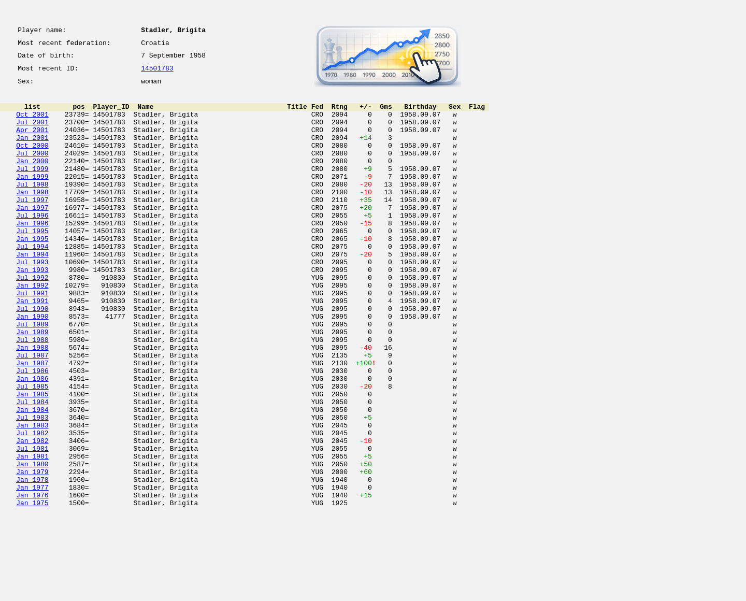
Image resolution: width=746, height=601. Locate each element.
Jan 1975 (32, 589)
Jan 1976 (32, 580)
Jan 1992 (32, 328)
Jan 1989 (32, 384)
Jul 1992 (32, 319)
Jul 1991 (32, 337)
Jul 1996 (32, 244)
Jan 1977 (32, 571)
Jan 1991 (32, 347)
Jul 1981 (32, 524)
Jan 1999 (32, 198)
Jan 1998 (32, 216)
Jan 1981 (32, 533)
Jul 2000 (32, 170)
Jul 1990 (32, 356)
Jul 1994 (32, 282)
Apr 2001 (32, 142)
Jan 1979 (32, 552)
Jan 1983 (32, 496)
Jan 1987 (32, 421)
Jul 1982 (32, 505)
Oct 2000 (32, 160)
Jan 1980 (32, 543)
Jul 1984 (32, 468)
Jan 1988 (32, 403)
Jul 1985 (32, 449)
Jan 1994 (32, 291)
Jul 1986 (32, 431)
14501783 (157, 73)
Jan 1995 (32, 272)
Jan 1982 (32, 515)
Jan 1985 (32, 459)
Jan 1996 (32, 254)
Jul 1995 (32, 263)
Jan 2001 (32, 151)
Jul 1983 (32, 487)
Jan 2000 (32, 179)
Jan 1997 (32, 235)
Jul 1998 (32, 207)
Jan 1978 (32, 561)
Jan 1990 (32, 365)
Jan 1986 (32, 440)
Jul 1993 (32, 300)
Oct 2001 (32, 123)
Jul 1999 (32, 188)
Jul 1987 (32, 412)
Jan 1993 (32, 309)
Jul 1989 (32, 375)
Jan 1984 (32, 477)
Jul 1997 (32, 226)
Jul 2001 (32, 132)
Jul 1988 (32, 393)
